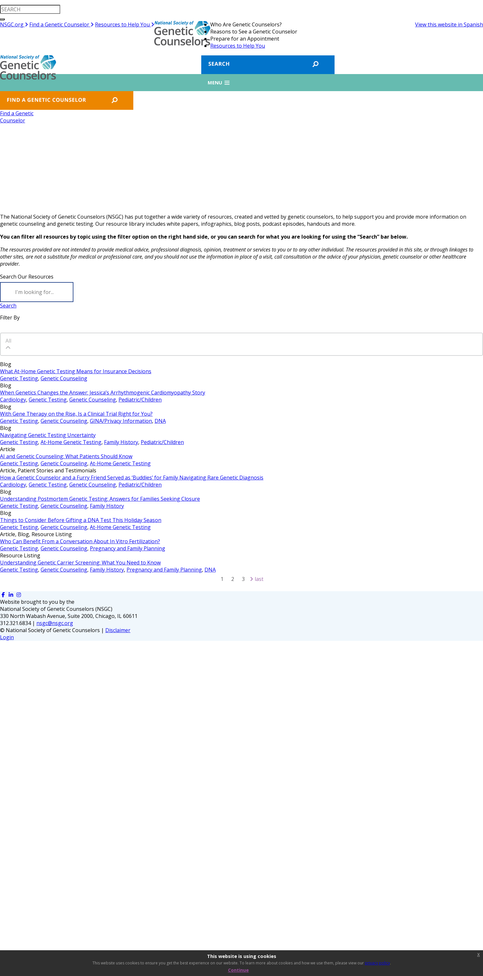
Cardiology (13, 399)
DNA (160, 420)
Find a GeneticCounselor (16, 117)
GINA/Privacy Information (121, 420)
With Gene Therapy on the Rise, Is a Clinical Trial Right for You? (76, 413)
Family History (121, 442)
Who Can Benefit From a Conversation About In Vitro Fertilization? (80, 541)
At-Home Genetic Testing (71, 442)
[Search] (36, 292)
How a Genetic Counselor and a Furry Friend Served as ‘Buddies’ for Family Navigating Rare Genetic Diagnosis (131, 477)
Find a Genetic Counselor (61, 24)
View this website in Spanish (449, 24)
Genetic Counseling (64, 378)
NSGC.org (14, 24)
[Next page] (251, 579)
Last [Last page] (259, 579)
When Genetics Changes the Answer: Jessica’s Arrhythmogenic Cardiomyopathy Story (102, 392)
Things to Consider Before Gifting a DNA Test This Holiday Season (80, 520)
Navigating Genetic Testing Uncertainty (48, 435)
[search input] (30, 9)
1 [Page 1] (222, 579)
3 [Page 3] (243, 579)
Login (7, 637)
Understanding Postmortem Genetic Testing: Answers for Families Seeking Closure (100, 498)
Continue (238, 970)
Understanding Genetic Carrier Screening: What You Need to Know (80, 562)
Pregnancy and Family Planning (127, 548)
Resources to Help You (124, 24)
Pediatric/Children (140, 399)
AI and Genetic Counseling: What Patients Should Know (66, 456)
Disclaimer (117, 630)
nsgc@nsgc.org (54, 623)
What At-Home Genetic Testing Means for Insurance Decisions (75, 371)
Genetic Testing (19, 378)
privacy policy (377, 963)
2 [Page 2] (232, 579)
